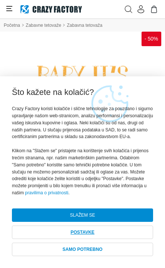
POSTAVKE (82, 232)
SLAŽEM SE (82, 215)
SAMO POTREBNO (82, 249)
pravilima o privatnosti (46, 192)
